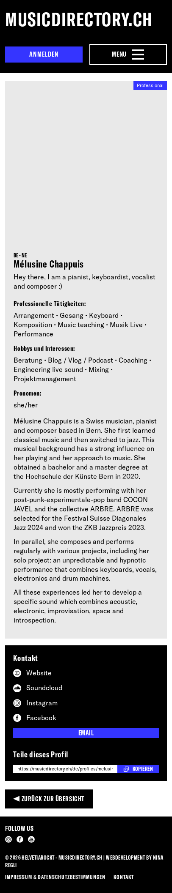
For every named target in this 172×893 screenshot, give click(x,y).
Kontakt (124, 877)
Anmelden (43, 54)
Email (86, 733)
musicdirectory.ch (79, 19)
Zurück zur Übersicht (53, 799)
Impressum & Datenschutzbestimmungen (55, 877)
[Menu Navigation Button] (128, 54)
